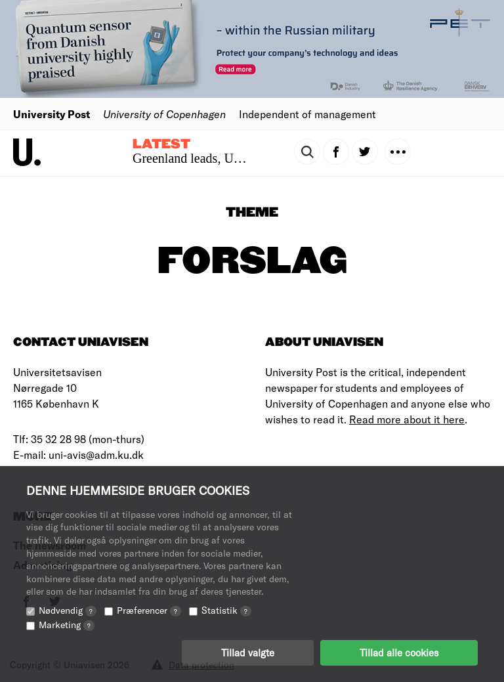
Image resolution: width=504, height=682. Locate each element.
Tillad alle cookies (399, 652)
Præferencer (149, 610)
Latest (161, 144)
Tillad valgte (247, 652)
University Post (51, 114)
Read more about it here (407, 419)
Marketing (66, 624)
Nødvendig (67, 610)
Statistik (226, 610)
